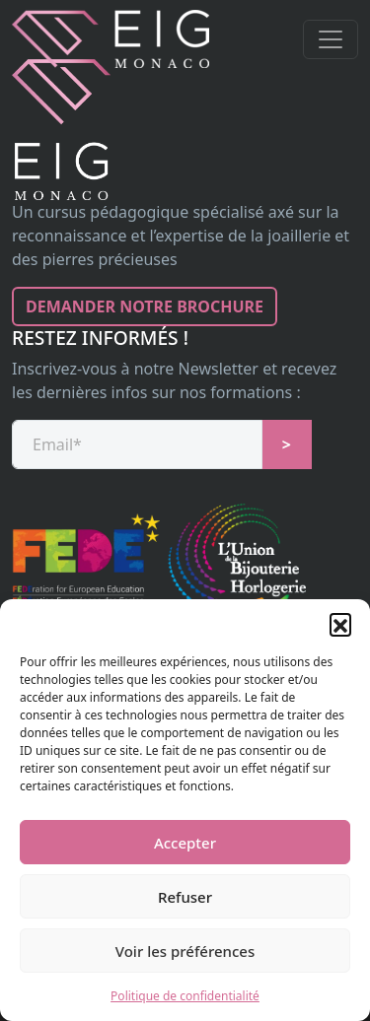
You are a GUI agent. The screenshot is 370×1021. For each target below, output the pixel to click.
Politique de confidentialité (185, 995)
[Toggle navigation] (330, 39)
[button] (340, 624)
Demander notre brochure (144, 306)
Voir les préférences (185, 951)
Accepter (185, 842)
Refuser (185, 897)
